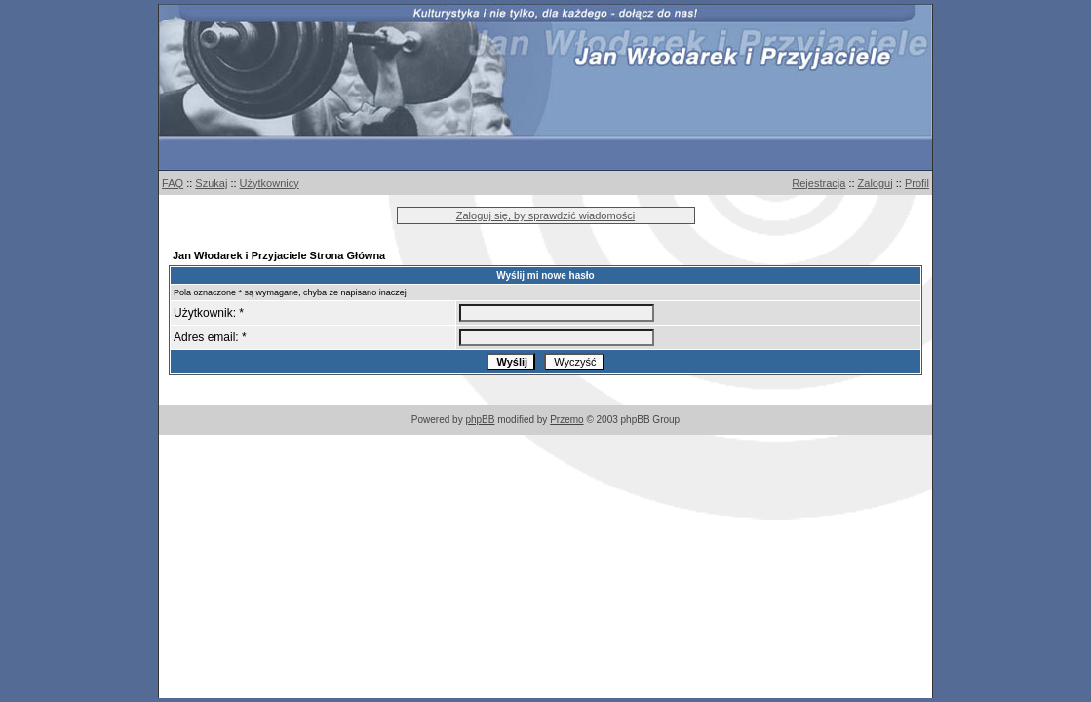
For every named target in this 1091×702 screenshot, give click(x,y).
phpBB (479, 419)
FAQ (172, 183)
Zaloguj (875, 183)
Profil (917, 183)
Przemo (566, 419)
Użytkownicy (269, 183)
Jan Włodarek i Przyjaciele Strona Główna (279, 255)
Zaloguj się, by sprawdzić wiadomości (545, 215)
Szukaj (211, 183)
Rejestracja (818, 183)
